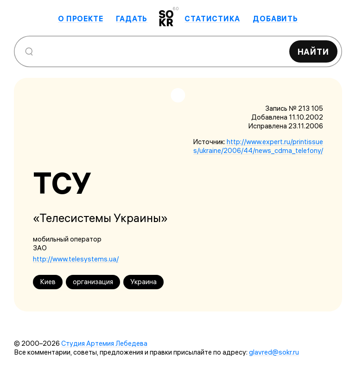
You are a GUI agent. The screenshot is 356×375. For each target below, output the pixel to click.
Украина (143, 281)
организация (93, 281)
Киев (48, 281)
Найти (314, 51)
